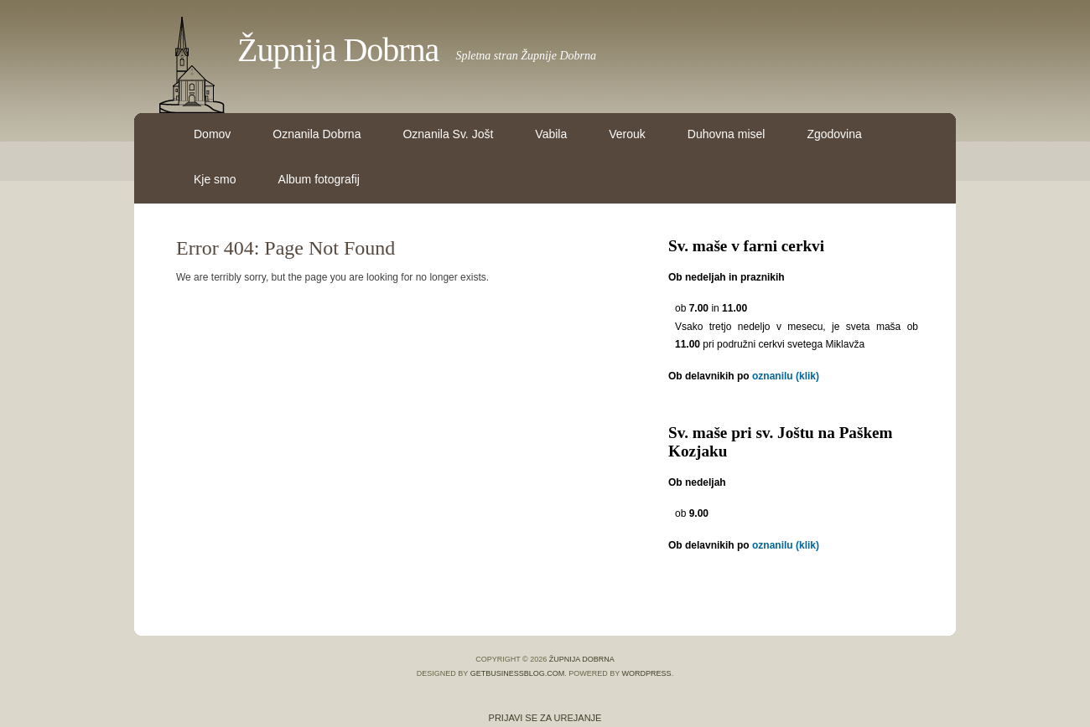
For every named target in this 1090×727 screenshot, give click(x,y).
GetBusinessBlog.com (517, 673)
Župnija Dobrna (338, 50)
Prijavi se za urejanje (545, 718)
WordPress (647, 673)
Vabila (551, 134)
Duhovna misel (727, 134)
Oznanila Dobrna (316, 134)
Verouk (627, 134)
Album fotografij (319, 179)
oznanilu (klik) (785, 376)
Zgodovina (834, 134)
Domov (212, 134)
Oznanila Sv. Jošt (447, 134)
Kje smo (215, 179)
